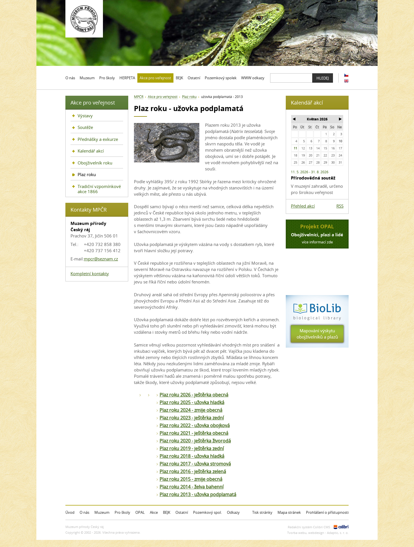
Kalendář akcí (91, 151)
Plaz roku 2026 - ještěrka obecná (194, 395)
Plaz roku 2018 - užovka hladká (192, 456)
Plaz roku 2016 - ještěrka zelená (193, 471)
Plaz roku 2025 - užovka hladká (192, 402)
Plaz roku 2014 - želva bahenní (191, 487)
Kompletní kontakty (90, 273)
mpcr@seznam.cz (101, 259)
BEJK (166, 512)
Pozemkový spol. (207, 512)
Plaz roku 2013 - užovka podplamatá (198, 494)
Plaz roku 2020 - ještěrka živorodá (195, 441)
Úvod (69, 512)
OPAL (140, 512)
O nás (84, 512)
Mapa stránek (289, 512)
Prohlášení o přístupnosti (327, 512)
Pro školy (122, 512)
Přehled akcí (303, 206)
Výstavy (85, 115)
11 (295, 148)
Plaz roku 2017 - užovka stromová (195, 464)
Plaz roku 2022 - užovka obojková (195, 425)
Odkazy (233, 512)
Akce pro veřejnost (162, 96)
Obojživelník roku (95, 163)
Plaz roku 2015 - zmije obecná (191, 479)
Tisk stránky (262, 512)
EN (346, 81)
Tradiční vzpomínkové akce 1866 (99, 188)
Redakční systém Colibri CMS (309, 527)
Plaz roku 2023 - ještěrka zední (192, 418)
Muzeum (101, 512)
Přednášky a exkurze (98, 139)
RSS (339, 206)
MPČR (138, 96)
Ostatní (181, 512)
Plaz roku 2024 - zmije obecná (191, 410)
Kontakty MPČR (89, 209)
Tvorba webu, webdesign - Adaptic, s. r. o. (318, 533)
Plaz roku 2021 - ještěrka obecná (194, 433)
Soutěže (85, 127)
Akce (154, 512)
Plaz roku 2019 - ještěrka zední (192, 448)
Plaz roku (189, 96)
